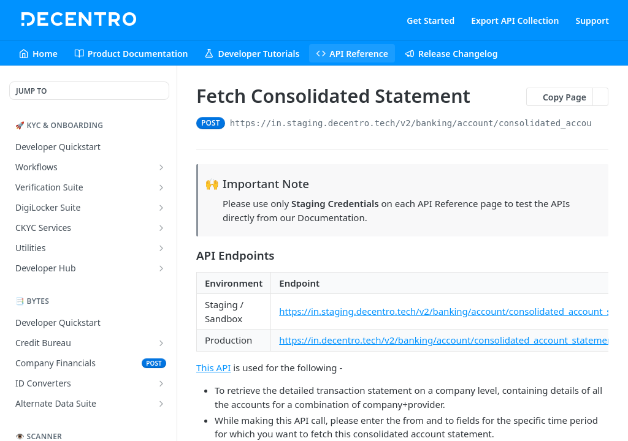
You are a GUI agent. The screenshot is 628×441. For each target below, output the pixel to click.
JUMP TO (31, 91)
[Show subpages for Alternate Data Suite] (161, 404)
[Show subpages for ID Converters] (161, 383)
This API (213, 367)
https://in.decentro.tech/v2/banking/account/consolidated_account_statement (447, 340)
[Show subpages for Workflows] (161, 167)
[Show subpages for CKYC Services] (161, 228)
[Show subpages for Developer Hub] (161, 268)
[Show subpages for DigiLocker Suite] (161, 208)
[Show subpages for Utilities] (161, 248)
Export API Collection (515, 20)
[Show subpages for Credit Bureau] (161, 343)
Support (592, 20)
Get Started (430, 20)
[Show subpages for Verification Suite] (161, 187)
